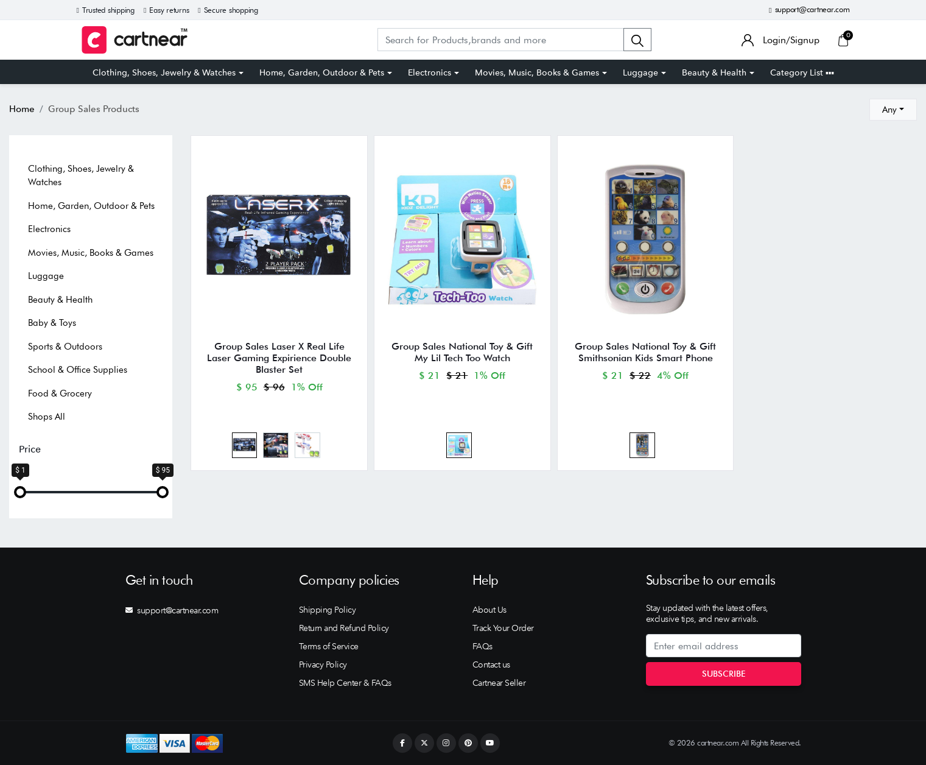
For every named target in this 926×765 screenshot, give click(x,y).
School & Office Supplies (77, 369)
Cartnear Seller (499, 682)
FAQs (482, 646)
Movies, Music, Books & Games (537, 72)
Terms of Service (329, 646)
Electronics (429, 72)
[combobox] (893, 110)
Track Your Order (503, 627)
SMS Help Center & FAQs (345, 682)
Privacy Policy (323, 664)
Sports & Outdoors (65, 346)
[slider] (20, 492)
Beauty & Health (714, 72)
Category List (802, 72)
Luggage (640, 72)
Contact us (491, 664)
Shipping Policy (327, 609)
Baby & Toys (52, 322)
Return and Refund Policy (344, 627)
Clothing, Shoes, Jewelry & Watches (164, 72)
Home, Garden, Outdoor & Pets (321, 72)
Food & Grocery (60, 393)
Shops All (46, 416)
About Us (489, 609)
